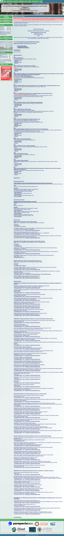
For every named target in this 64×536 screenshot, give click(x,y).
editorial (24, 265)
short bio (16, 63)
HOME (4, 1)
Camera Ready (6, 22)
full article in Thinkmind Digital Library (32, 230)
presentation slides (18, 60)
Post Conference (35, 1)
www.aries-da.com (30, 76)
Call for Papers (10, 1)
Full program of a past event (22, 46)
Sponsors (6, 39)
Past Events (6, 36)
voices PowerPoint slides (46, 274)
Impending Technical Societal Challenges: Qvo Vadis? (25, 201)
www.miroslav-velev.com (26, 75)
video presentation (18, 62)
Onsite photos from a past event (23, 47)
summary (16, 61)
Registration (6, 19)
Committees (15, 1)
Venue (26, 1)
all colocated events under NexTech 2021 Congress (28, 41)
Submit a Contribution (6, 17)
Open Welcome (17, 50)
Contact (40, 1)
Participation (21, 1)
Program (29, 1)
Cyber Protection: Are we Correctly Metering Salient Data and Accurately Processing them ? (33, 183)
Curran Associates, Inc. (8, 59)
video (23, 234)
